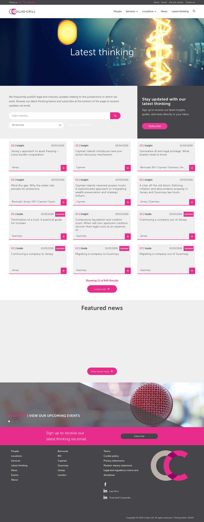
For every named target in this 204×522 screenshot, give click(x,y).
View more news (100, 371)
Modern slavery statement (118, 465)
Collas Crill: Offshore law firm (22, 12)
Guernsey (63, 465)
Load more (100, 289)
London (62, 475)
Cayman (62, 460)
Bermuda (63, 451)
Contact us (190, 2)
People (118, 11)
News (164, 11)
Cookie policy (111, 456)
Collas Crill (149, 518)
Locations (149, 11)
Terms (107, 451)
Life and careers (176, 2)
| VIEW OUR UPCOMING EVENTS (45, 416)
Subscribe (155, 126)
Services (132, 11)
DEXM (191, 518)
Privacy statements (114, 460)
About (156, 2)
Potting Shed (180, 518)
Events (164, 2)
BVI (59, 456)
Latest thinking (180, 11)
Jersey (61, 470)
